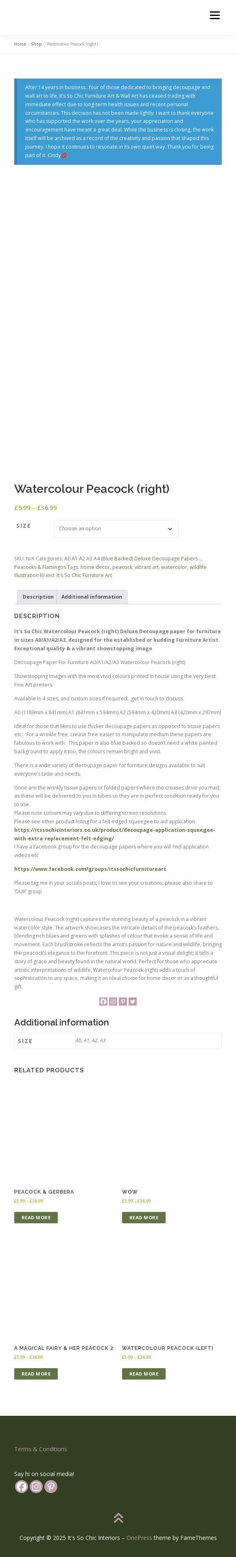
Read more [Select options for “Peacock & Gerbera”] (36, 1217)
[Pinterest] (123, 1001)
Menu (214, 15)
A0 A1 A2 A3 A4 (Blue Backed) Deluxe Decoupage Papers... (132, 558)
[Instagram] (113, 1001)
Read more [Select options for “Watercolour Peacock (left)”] (144, 1374)
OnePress (139, 1538)
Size (23, 525)
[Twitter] (133, 1001)
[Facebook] (103, 1001)
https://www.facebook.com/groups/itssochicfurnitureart (90, 869)
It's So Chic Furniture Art (84, 575)
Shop (36, 44)
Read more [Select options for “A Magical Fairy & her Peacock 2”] (36, 1374)
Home (20, 44)
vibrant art (147, 567)
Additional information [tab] (91, 596)
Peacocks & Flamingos (40, 567)
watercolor (174, 567)
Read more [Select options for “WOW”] (144, 1217)
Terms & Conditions (40, 1449)
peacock (122, 567)
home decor (95, 567)
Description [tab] (38, 596)
